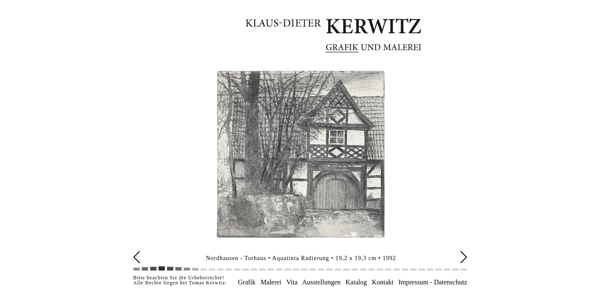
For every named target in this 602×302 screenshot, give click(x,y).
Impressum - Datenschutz (433, 282)
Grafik (246, 282)
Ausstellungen (321, 282)
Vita (292, 282)
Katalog (356, 282)
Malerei (271, 282)
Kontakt (382, 282)
